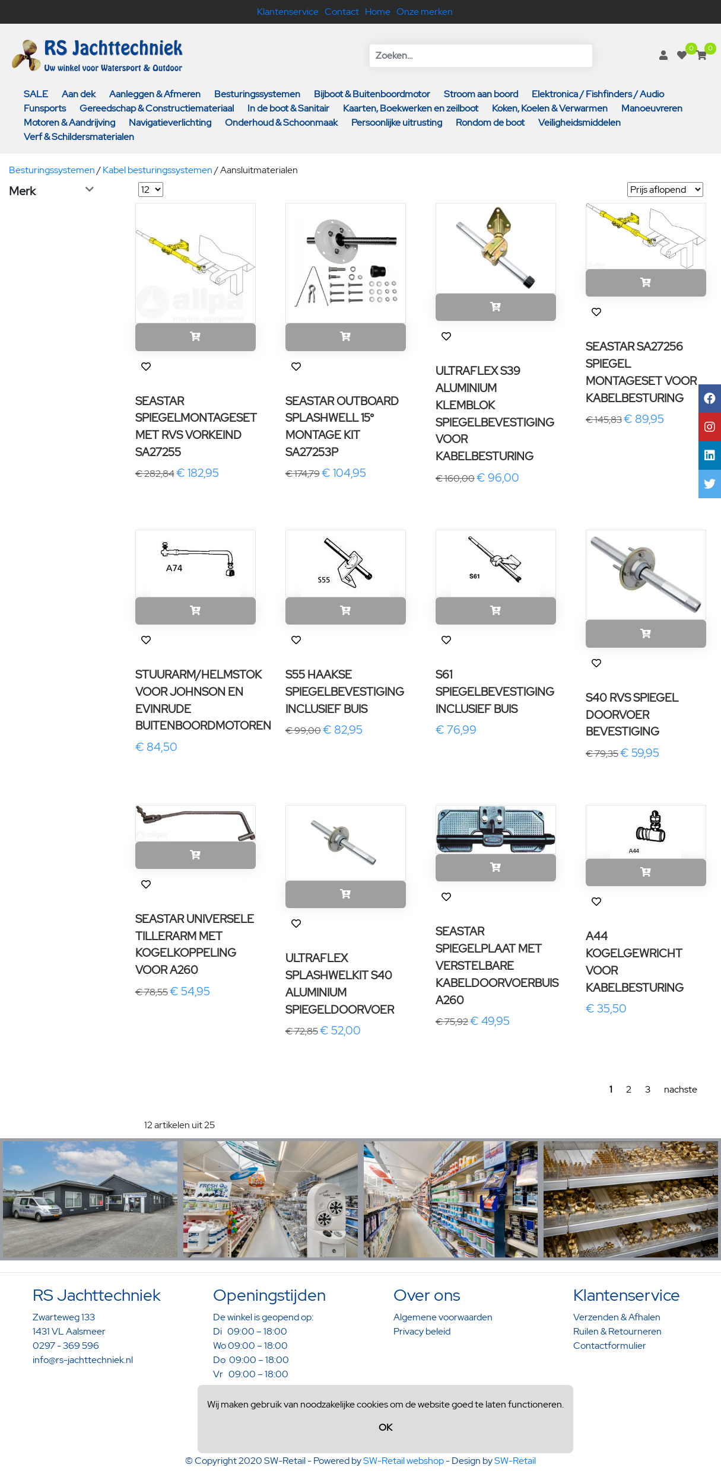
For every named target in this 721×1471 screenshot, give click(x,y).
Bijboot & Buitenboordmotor (372, 94)
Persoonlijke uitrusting (396, 122)
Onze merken (424, 11)
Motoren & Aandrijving (69, 122)
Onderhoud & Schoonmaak (281, 122)
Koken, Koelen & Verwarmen (550, 108)
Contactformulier (609, 1345)
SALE (36, 94)
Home (377, 11)
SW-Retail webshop (403, 1460)
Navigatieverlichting (170, 122)
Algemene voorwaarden (443, 1317)
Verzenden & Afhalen (616, 1317)
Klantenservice (288, 11)
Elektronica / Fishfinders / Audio (598, 94)
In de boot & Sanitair (288, 108)
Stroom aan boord (481, 94)
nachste (680, 1089)
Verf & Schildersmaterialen (79, 136)
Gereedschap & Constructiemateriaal (157, 108)
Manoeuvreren (651, 108)
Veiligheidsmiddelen (579, 122)
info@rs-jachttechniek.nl (83, 1360)
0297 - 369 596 (66, 1345)
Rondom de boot (490, 122)
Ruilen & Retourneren (617, 1331)
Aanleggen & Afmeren (155, 94)
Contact (342, 11)
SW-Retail (515, 1460)
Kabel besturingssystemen (157, 170)
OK (385, 1427)
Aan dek (79, 94)
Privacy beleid (421, 1331)
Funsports (45, 108)
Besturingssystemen (257, 94)
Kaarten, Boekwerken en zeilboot (410, 108)
